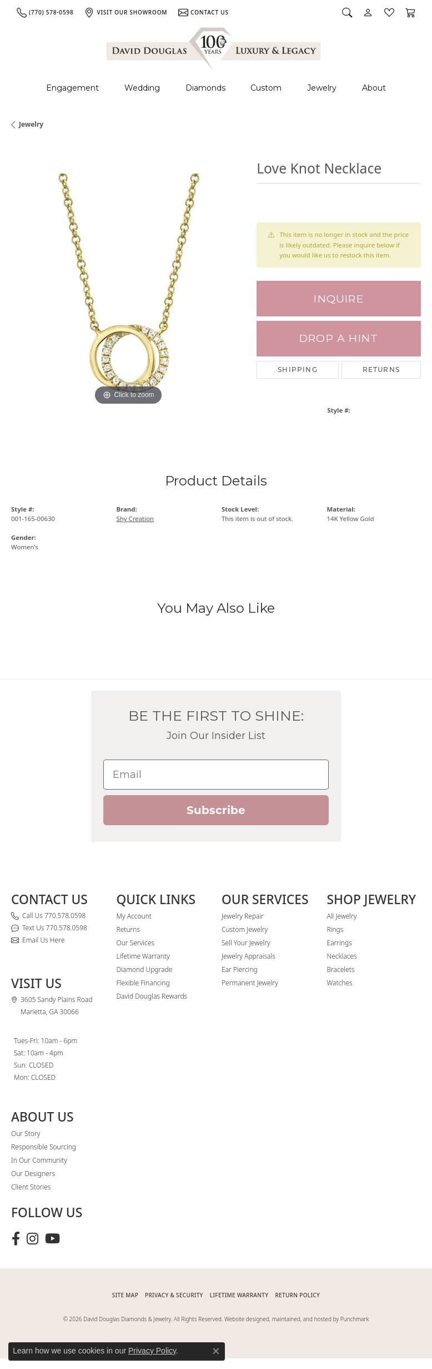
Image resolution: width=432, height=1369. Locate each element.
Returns (381, 369)
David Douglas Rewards (152, 996)
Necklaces (342, 956)
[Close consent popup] (216, 1351)
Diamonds (205, 88)
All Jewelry (342, 916)
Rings (335, 929)
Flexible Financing (143, 983)
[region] (128, 290)
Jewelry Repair (243, 916)
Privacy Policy (152, 1350)
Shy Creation (135, 518)
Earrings (339, 943)
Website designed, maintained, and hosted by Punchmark (296, 1319)
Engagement (72, 88)
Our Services (135, 943)
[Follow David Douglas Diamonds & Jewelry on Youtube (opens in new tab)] (52, 1239)
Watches (340, 983)
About (374, 88)
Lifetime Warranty (143, 956)
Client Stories (31, 1187)
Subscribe (216, 810)
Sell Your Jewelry (246, 943)
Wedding (142, 88)
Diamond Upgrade (145, 969)
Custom (266, 88)
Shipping (298, 369)
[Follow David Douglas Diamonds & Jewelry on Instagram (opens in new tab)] (32, 1239)
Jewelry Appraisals (248, 956)
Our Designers (33, 1173)
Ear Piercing (240, 969)
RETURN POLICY (297, 1295)
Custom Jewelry (245, 929)
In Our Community (39, 1160)
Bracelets (341, 969)
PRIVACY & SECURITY (174, 1295)
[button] (347, 12)
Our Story (25, 1133)
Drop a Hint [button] (338, 338)
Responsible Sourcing (43, 1147)
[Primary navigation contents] (216, 88)
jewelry (31, 124)
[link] (45, 12)
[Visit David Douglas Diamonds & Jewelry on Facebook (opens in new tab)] (16, 1239)
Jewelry (321, 88)
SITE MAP (125, 1295)
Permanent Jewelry (250, 983)
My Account (134, 916)
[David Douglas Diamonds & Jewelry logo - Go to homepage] (214, 47)
